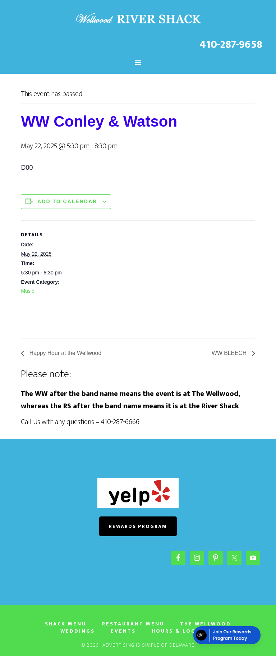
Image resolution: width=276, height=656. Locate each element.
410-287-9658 (230, 45)
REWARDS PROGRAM (138, 526)
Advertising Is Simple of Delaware (148, 645)
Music (27, 291)
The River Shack (138, 19)
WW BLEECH (229, 353)
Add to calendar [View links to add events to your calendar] (67, 201)
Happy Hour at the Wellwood (65, 353)
